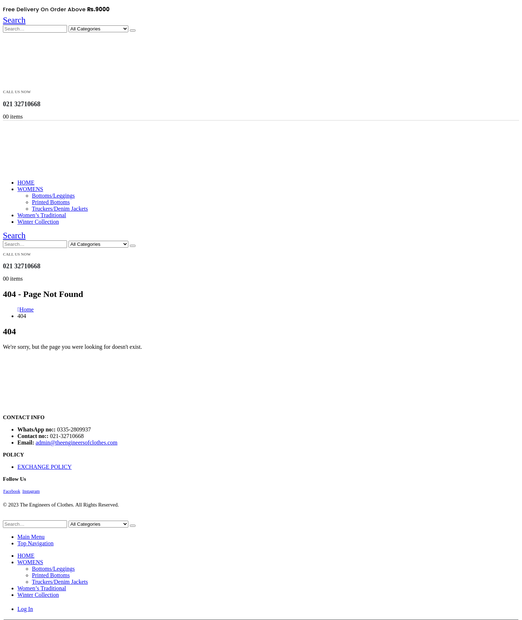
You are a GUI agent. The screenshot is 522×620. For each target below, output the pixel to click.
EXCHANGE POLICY (44, 467)
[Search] (133, 30)
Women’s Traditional (41, 215)
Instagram (31, 491)
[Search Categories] (98, 28)
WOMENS (30, 189)
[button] (14, 20)
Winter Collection (38, 222)
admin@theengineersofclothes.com (76, 442)
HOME (25, 182)
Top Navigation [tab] (35, 543)
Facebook (11, 491)
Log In (25, 609)
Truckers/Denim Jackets (60, 209)
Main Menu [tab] (31, 537)
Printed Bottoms (51, 202)
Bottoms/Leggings (53, 196)
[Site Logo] (39, 82)
